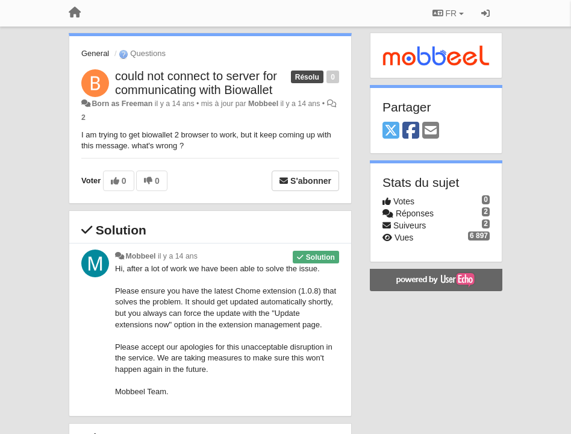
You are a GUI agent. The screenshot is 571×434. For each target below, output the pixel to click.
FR (448, 13)
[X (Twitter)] (390, 131)
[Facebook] (410, 131)
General (95, 53)
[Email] (430, 131)
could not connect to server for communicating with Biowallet (196, 82)
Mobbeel (263, 103)
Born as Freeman (122, 103)
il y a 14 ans (178, 256)
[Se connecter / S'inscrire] (485, 13)
